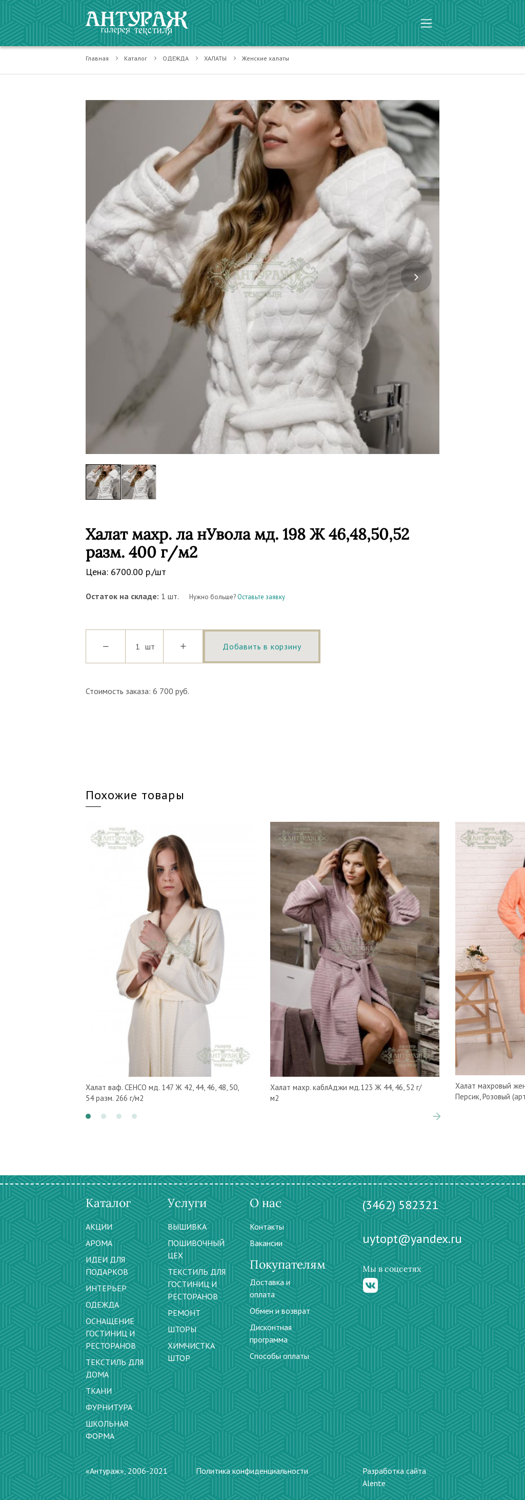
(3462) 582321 (400, 1205)
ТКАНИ (99, 1391)
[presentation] (416, 277)
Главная (97, 58)
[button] (88, 1116)
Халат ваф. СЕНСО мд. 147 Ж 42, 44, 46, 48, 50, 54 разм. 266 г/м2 (162, 1092)
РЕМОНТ (184, 1313)
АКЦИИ (99, 1226)
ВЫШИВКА (187, 1226)
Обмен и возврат (280, 1311)
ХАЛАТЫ (215, 58)
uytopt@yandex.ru (412, 1239)
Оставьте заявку (261, 597)
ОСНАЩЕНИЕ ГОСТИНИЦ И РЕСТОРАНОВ (111, 1333)
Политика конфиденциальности (252, 1471)
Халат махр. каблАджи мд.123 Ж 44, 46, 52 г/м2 (345, 1092)
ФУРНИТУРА (109, 1407)
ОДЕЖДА (176, 58)
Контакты (267, 1226)
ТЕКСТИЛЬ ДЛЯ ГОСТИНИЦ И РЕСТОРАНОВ (197, 1284)
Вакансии (266, 1243)
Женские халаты (265, 58)
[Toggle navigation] (426, 23)
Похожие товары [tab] (135, 795)
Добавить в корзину (262, 646)
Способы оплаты (279, 1356)
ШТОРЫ (182, 1329)
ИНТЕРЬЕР (106, 1288)
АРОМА (99, 1243)
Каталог (135, 58)
